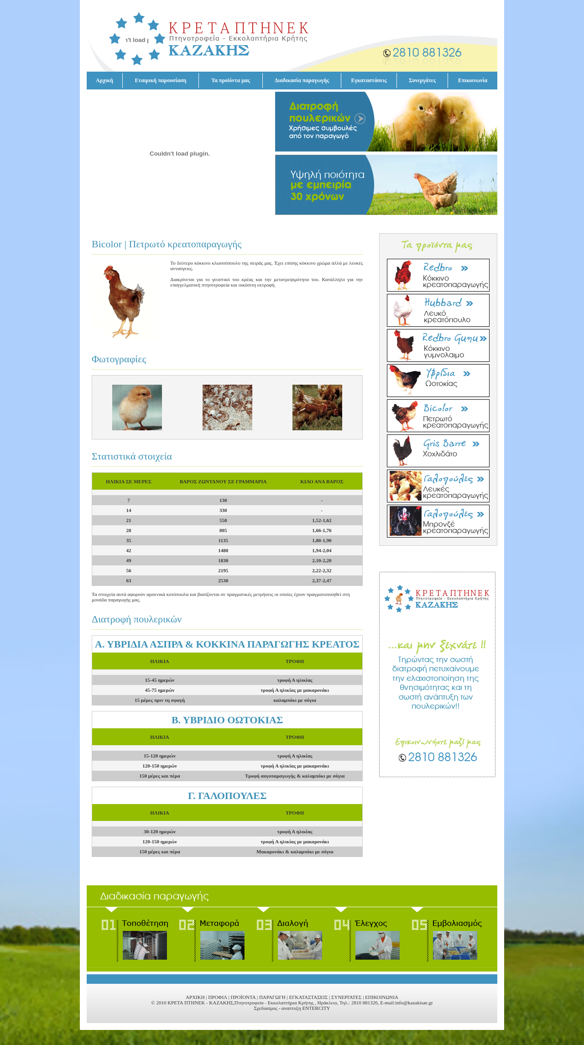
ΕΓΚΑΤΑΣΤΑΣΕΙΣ (308, 997)
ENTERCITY (316, 1008)
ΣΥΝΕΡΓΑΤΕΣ (346, 997)
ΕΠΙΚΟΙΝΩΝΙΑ (381, 997)
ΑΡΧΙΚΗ (195, 997)
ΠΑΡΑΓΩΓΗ (272, 997)
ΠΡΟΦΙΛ (217, 997)
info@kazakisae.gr (414, 1002)
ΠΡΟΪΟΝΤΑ (243, 997)
